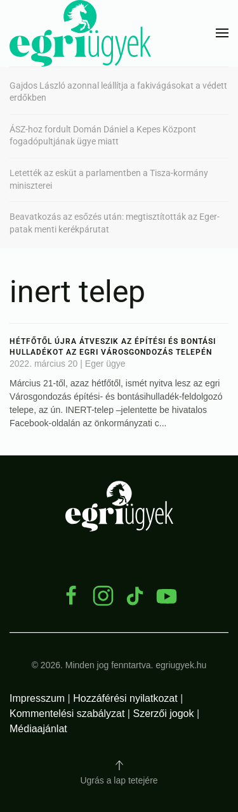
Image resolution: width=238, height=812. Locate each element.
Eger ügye (105, 363)
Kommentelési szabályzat (67, 713)
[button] (222, 33)
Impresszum (37, 698)
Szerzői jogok (163, 713)
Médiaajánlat (38, 728)
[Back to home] (80, 33)
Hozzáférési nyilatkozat (125, 698)
